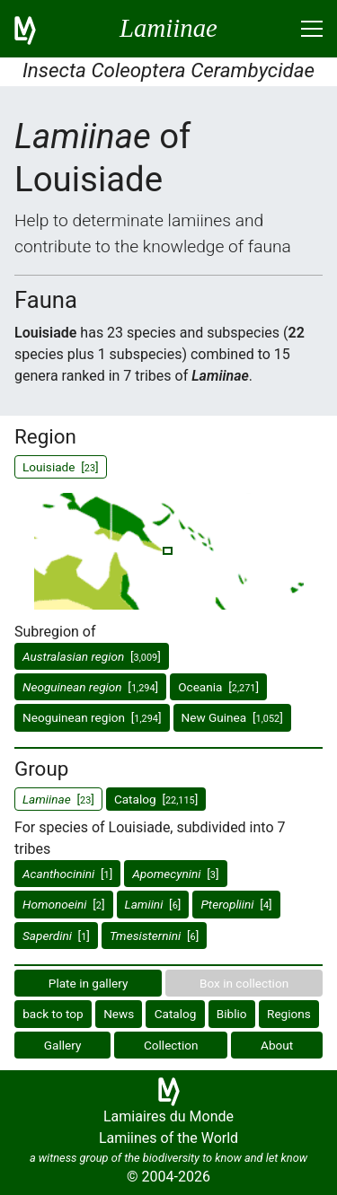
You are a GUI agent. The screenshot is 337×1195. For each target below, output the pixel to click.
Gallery (63, 1045)
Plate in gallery (89, 983)
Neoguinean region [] (92, 717)
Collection (171, 1045)
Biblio (232, 1013)
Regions (289, 1013)
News (118, 1013)
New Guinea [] (232, 717)
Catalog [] (156, 799)
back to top (53, 1013)
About (277, 1045)
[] (91, 656)
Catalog (176, 1013)
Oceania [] (218, 687)
